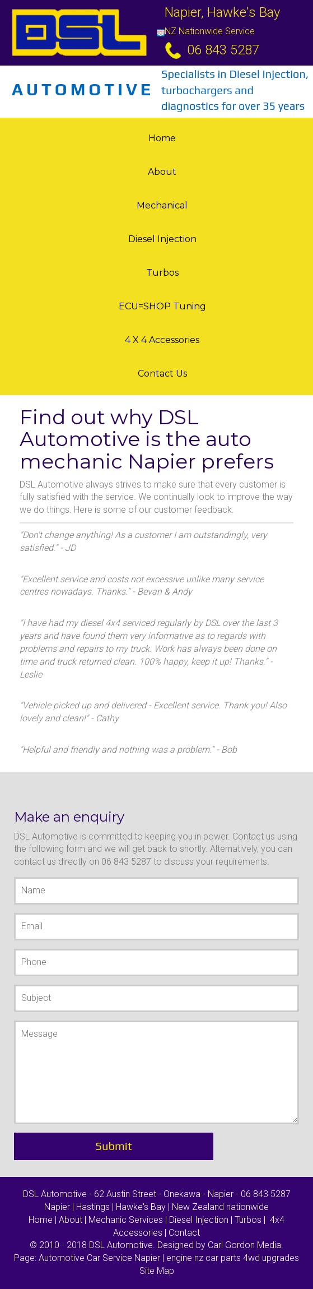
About (162, 171)
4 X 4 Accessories (162, 340)
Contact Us (162, 373)
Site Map (156, 1270)
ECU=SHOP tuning (162, 306)
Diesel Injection (162, 239)
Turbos (162, 272)
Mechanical (162, 205)
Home (162, 138)
